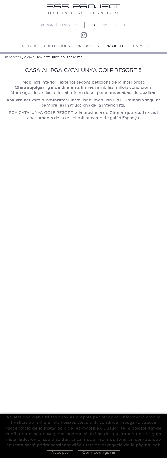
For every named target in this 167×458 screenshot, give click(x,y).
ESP (113, 25)
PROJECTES (13, 57)
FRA (123, 25)
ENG (104, 25)
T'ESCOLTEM (68, 25)
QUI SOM (47, 25)
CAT (94, 25)
